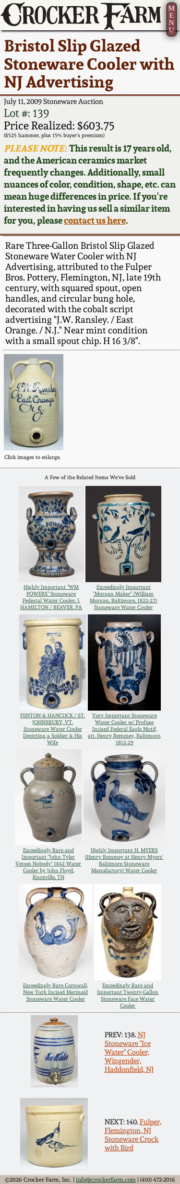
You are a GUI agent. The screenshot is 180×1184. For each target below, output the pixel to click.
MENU (171, 19)
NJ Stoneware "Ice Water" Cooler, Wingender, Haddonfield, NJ (129, 1052)
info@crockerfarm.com (106, 1179)
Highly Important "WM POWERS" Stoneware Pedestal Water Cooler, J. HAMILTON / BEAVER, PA (51, 597)
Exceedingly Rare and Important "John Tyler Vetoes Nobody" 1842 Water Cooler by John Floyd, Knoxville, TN (48, 863)
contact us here (95, 221)
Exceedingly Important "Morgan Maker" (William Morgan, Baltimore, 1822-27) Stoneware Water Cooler (123, 597)
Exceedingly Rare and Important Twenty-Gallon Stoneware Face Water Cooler (127, 995)
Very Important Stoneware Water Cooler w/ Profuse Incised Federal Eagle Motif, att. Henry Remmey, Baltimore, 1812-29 (124, 729)
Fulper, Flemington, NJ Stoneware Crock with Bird (133, 1135)
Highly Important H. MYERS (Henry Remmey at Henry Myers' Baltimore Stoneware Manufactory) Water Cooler (124, 860)
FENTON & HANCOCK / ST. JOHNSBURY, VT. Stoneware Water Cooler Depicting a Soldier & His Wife (52, 729)
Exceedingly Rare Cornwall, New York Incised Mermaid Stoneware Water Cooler (55, 992)
